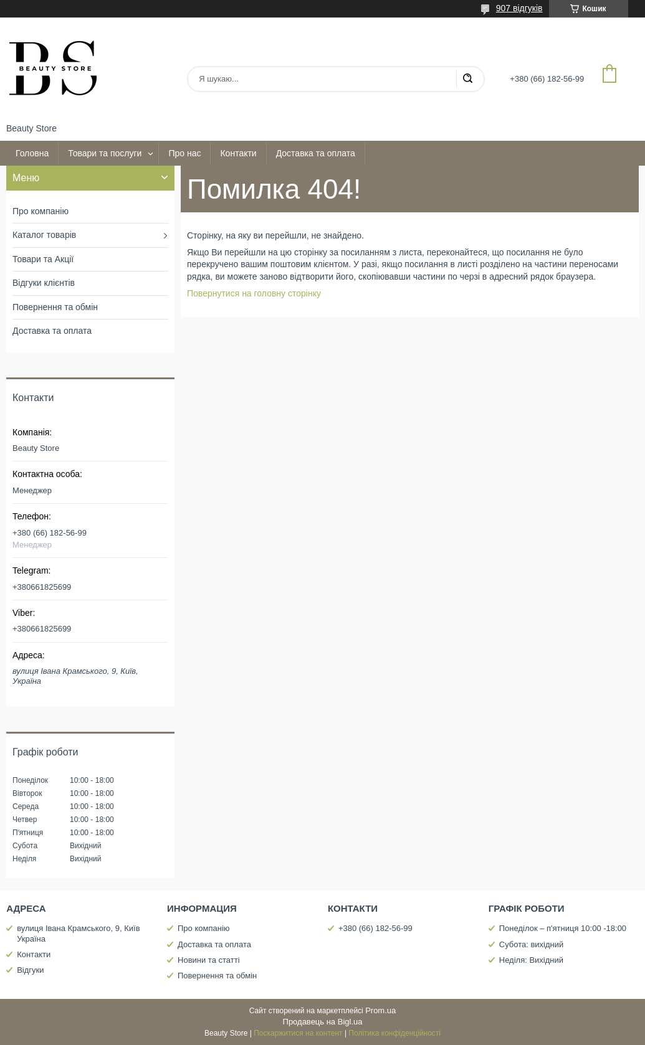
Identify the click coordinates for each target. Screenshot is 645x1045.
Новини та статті (209, 960)
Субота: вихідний (531, 944)
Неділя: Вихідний (531, 960)
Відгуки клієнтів (43, 283)
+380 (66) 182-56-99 (375, 928)
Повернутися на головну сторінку (254, 293)
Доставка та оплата (315, 153)
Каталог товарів (44, 235)
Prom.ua (380, 1010)
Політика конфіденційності (394, 1033)
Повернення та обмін (55, 307)
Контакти (238, 153)
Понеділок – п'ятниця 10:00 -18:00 (562, 928)
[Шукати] (467, 79)
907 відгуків (519, 8)
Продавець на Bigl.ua (323, 1021)
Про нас (184, 153)
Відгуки (30, 970)
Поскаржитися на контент (298, 1033)
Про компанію (40, 211)
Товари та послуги (104, 153)
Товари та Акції (43, 259)
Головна (32, 153)
